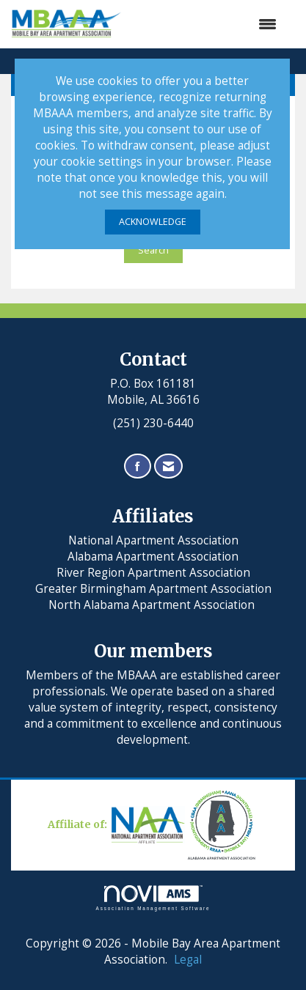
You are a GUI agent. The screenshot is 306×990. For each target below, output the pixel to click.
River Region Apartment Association (153, 572)
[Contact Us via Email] (168, 466)
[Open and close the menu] (206, 24)
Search (153, 250)
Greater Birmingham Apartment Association (153, 588)
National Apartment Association (153, 540)
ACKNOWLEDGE (152, 221)
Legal (188, 959)
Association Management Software (153, 898)
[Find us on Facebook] (137, 466)
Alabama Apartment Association (153, 556)
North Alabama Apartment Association (153, 605)
